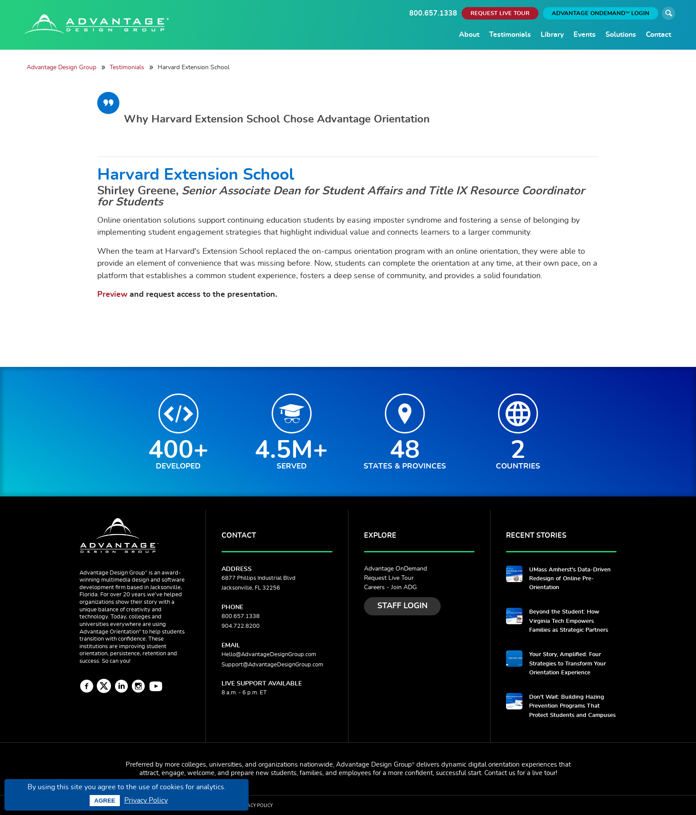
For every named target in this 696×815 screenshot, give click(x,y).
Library (552, 34)
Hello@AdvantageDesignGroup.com (268, 655)
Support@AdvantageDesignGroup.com (272, 665)
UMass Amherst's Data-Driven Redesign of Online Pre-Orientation (570, 579)
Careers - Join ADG (390, 587)
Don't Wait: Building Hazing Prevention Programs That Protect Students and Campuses (572, 706)
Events (584, 34)
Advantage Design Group (61, 67)
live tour (544, 773)
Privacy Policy (146, 800)
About (469, 34)
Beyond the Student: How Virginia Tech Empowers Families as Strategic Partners (568, 621)
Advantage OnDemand (395, 569)
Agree (104, 800)
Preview (112, 294)
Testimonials (510, 34)
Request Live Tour (389, 578)
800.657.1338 (433, 13)
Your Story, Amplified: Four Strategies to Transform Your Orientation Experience (567, 664)
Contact (658, 34)
